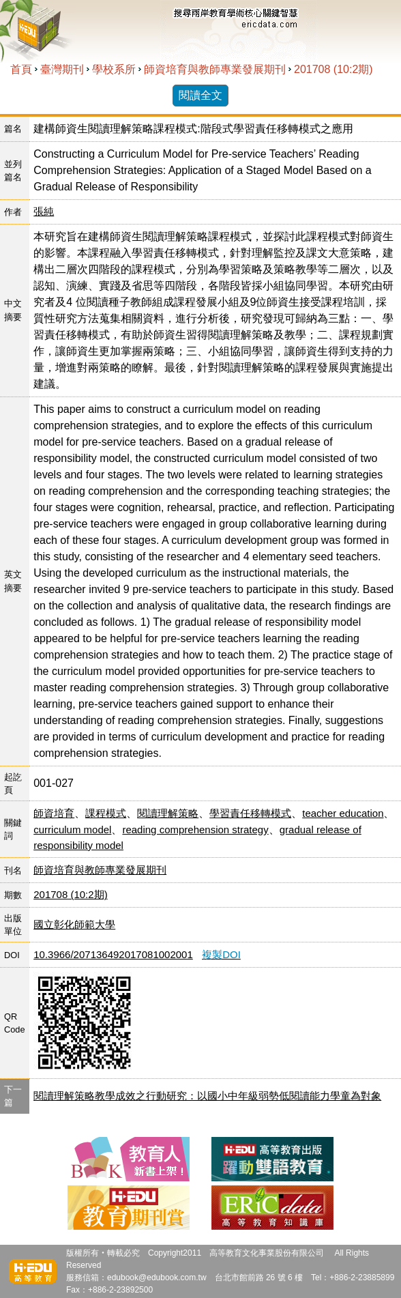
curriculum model (72, 829)
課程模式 (105, 813)
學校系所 (114, 69)
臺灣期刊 (62, 69)
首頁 (21, 69)
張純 (43, 211)
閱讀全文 (200, 95)
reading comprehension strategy (195, 829)
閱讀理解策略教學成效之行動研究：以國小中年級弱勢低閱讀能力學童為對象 (207, 1095)
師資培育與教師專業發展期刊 (215, 69)
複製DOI (221, 954)
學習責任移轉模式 (250, 813)
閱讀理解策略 (167, 813)
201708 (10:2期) (333, 69)
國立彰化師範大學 (74, 924)
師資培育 (53, 813)
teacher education (342, 813)
